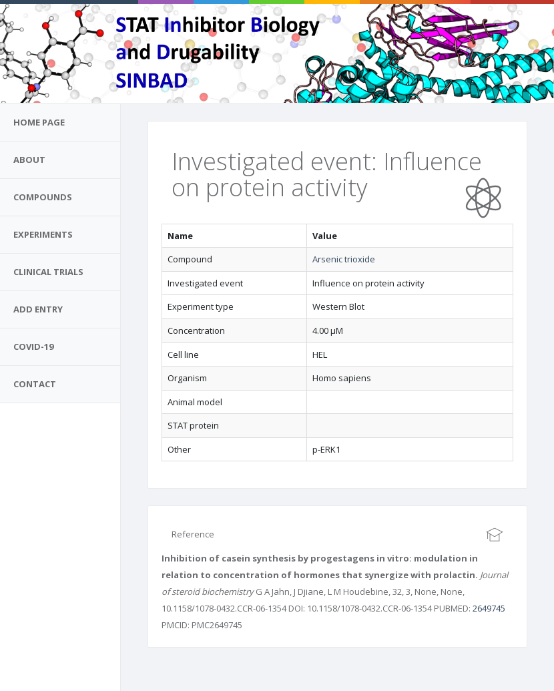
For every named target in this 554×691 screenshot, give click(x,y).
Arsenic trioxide (343, 259)
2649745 (489, 608)
